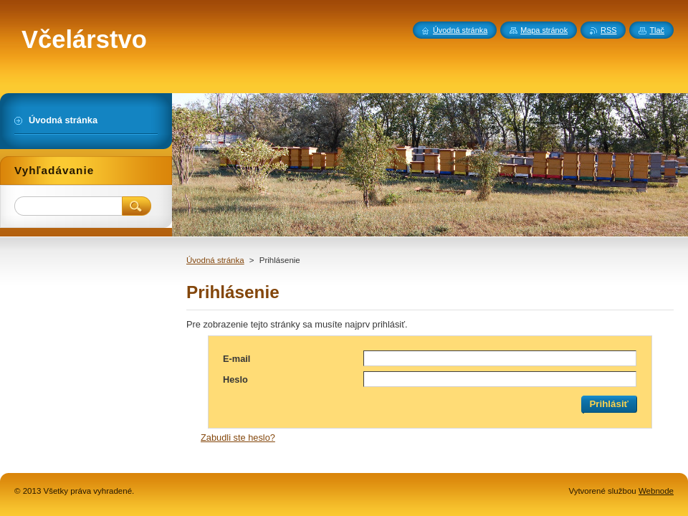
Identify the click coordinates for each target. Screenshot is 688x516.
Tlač (656, 30)
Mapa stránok (544, 30)
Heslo (235, 379)
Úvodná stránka (215, 260)
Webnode (656, 491)
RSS (608, 30)
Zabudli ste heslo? (238, 437)
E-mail (236, 358)
